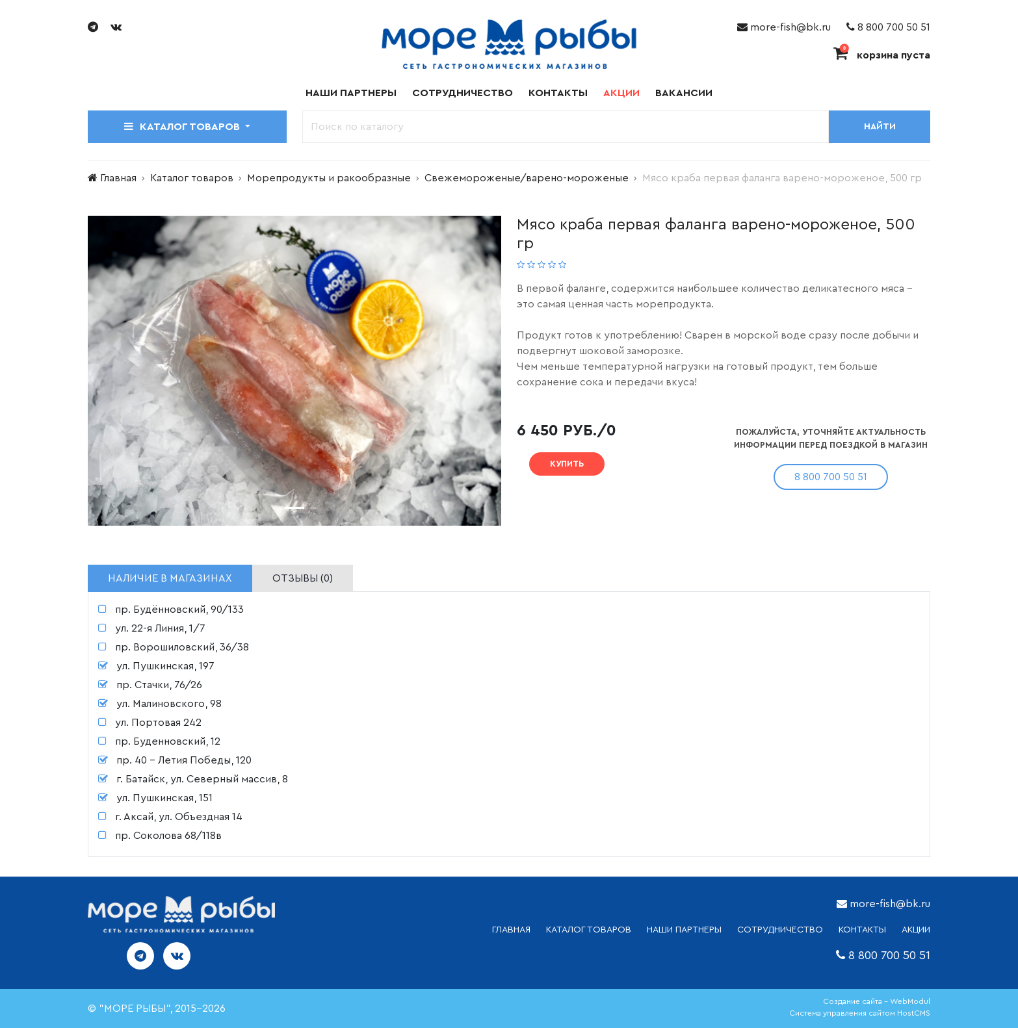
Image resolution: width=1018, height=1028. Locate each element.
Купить (567, 463)
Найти (880, 126)
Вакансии (683, 93)
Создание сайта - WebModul (876, 1001)
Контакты (558, 93)
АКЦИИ (916, 929)
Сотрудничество (462, 93)
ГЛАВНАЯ (511, 929)
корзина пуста (881, 55)
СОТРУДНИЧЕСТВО (780, 929)
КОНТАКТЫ (862, 929)
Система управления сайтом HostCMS (859, 1013)
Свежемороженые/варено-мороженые (526, 178)
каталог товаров (588, 929)
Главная (118, 178)
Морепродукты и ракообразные (329, 178)
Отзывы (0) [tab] (302, 578)
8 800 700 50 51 (888, 27)
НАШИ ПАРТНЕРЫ (684, 929)
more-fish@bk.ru (784, 27)
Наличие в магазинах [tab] (170, 578)
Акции (621, 93)
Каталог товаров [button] (183, 126)
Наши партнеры (351, 93)
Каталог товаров (191, 178)
